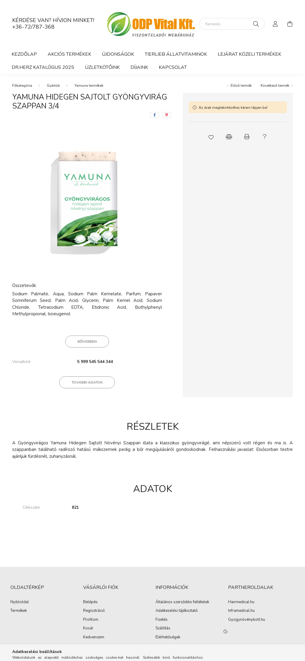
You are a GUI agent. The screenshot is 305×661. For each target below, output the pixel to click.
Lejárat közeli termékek (249, 54)
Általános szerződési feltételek (182, 602)
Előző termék (241, 85)
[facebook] (154, 115)
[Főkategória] (22, 85)
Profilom (90, 619)
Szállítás (162, 628)
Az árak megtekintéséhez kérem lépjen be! (233, 107)
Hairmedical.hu (241, 602)
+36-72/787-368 (33, 26)
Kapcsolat (173, 67)
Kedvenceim (93, 637)
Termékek (18, 611)
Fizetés (161, 619)
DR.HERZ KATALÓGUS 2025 (43, 67)
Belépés (90, 602)
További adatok (87, 382)
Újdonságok (118, 54)
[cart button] (290, 24)
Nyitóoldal (19, 602)
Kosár (88, 628)
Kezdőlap (24, 54)
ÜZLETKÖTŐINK (102, 67)
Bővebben (87, 341)
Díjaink (139, 67)
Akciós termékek (69, 54)
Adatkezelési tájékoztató (176, 611)
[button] (211, 137)
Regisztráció (94, 611)
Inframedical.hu (241, 611)
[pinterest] (166, 115)
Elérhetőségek (167, 637)
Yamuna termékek (88, 85)
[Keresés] (232, 24)
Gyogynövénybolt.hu (246, 619)
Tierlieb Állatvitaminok (176, 54)
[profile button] (275, 24)
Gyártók (53, 85)
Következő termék (275, 85)
